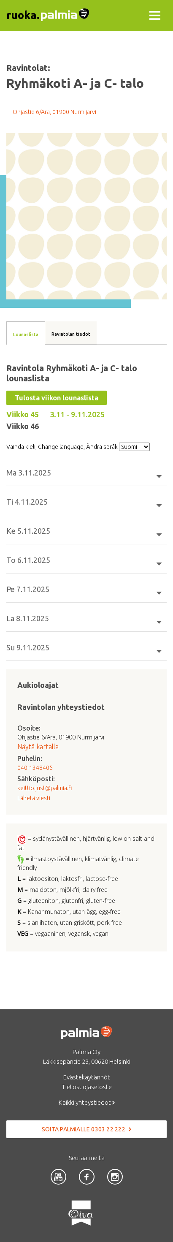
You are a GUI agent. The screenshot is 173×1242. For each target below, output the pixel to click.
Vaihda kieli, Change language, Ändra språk (62, 446)
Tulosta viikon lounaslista (56, 398)
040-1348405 (35, 767)
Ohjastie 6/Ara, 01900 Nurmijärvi (54, 112)
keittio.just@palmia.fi (44, 788)
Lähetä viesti (33, 798)
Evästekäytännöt (86, 1077)
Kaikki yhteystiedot (87, 1102)
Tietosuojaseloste (87, 1086)
